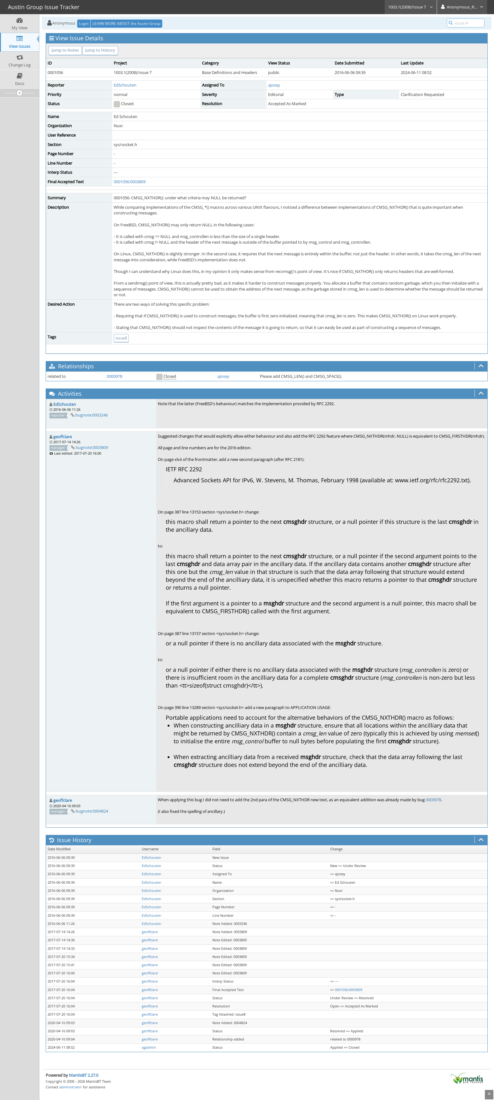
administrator (70, 1087)
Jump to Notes (65, 50)
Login (84, 23)
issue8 (121, 338)
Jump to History (100, 50)
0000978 (114, 376)
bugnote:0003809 (92, 447)
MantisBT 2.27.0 (83, 1075)
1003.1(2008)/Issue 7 (410, 7)
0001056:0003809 (130, 181)
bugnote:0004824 (92, 811)
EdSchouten (125, 85)
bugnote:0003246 (91, 415)
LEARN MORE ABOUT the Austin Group (126, 23)
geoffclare (62, 436)
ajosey (274, 85)
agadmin (149, 1047)
